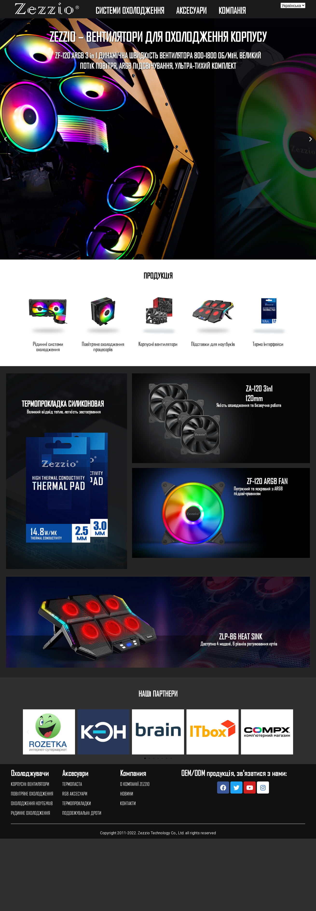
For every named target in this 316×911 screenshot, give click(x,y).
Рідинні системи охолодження (48, 346)
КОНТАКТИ (128, 803)
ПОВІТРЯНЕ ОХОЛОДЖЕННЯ (32, 793)
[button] (153, 256)
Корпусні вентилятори (158, 344)
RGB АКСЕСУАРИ (74, 793)
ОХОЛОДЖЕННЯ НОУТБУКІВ (32, 803)
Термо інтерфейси (268, 344)
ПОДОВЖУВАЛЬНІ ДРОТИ (81, 813)
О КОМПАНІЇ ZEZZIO (135, 784)
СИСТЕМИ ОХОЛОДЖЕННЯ (131, 10)
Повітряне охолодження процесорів (103, 346)
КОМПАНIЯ (233, 10)
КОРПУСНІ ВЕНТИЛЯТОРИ (30, 784)
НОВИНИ (126, 793)
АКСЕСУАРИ (192, 10)
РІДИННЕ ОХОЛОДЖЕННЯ (30, 813)
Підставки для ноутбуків (213, 344)
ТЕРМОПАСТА (72, 784)
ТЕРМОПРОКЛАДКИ (76, 803)
